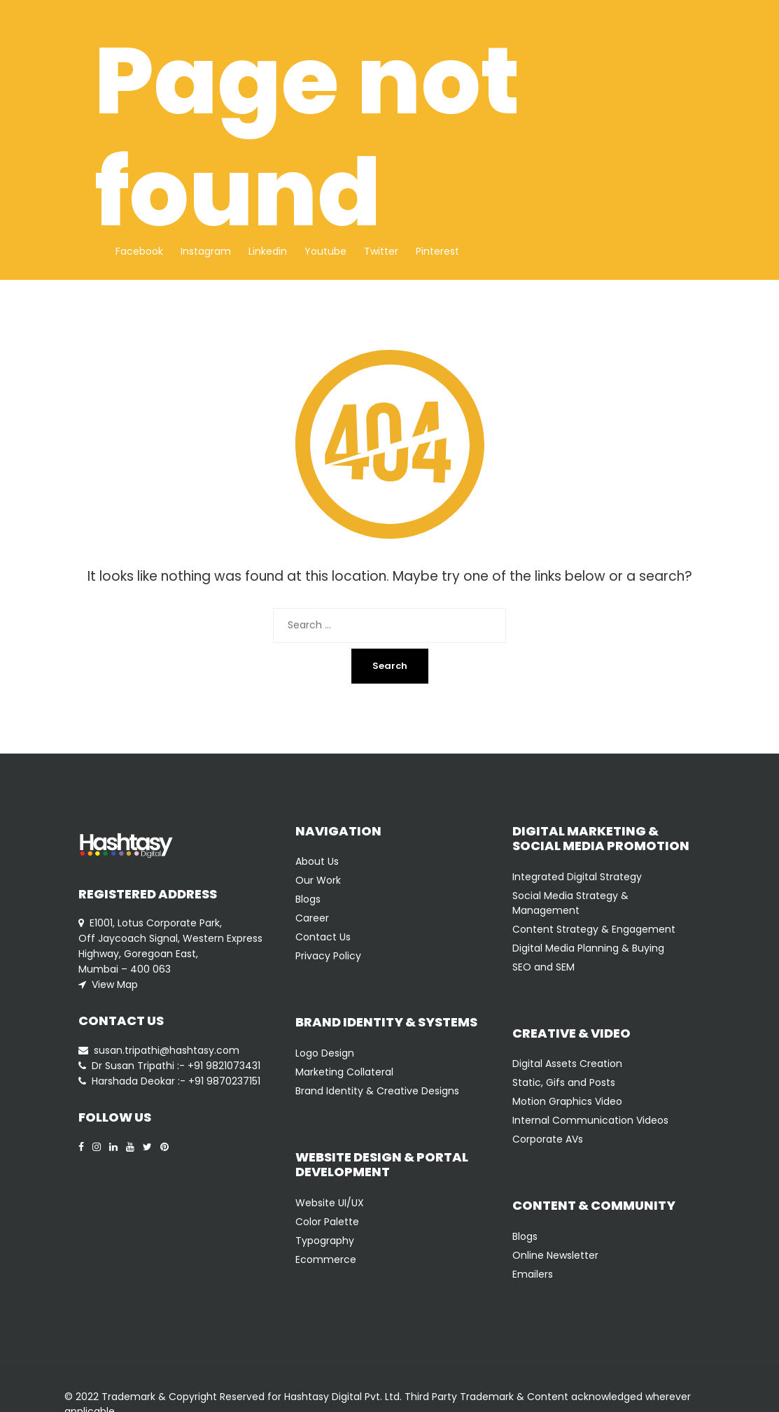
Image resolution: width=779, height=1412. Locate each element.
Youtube (325, 251)
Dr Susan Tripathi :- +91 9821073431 (176, 1066)
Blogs (308, 899)
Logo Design (324, 1053)
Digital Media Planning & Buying (588, 948)
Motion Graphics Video (567, 1101)
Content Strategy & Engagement (593, 929)
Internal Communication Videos (590, 1120)
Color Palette (327, 1222)
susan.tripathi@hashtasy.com (166, 1050)
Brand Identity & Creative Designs (377, 1091)
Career (312, 918)
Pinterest (437, 251)
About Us (317, 861)
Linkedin (267, 251)
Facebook (139, 251)
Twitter (381, 251)
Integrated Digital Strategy (577, 877)
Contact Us (323, 937)
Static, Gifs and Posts (563, 1082)
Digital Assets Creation (567, 1064)
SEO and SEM (543, 967)
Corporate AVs (547, 1139)
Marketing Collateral (344, 1072)
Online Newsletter (555, 1255)
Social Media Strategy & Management (570, 903)
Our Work (318, 880)
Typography (324, 1241)
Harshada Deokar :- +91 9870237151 (176, 1081)
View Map (115, 984)
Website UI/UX (329, 1203)
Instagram (206, 251)
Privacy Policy (328, 956)
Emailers (532, 1274)
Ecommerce (325, 1259)
